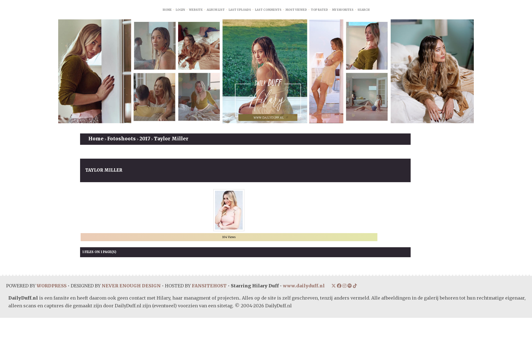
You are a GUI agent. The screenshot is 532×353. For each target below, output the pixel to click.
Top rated (319, 10)
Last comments (268, 10)
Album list (216, 10)
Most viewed (296, 10)
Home (167, 10)
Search (363, 10)
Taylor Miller (171, 139)
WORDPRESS (51, 285)
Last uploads (240, 10)
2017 (144, 139)
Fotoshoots (121, 139)
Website (196, 10)
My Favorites (343, 10)
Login (180, 10)
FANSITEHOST (208, 285)
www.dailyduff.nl (303, 285)
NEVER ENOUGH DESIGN (130, 285)
